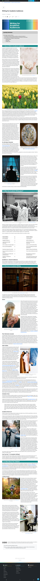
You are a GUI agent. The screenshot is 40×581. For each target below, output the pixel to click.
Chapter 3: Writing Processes (17, 343)
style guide (17, 385)
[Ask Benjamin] (38, 579)
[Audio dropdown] (12, 17)
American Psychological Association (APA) (8, 365)
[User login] (37, 1)
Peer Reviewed (18, 568)
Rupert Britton (27, 109)
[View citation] (5, 17)
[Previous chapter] (20, 580)
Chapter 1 (36, 110)
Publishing (5, 571)
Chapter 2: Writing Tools (6, 145)
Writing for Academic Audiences (15, 2)
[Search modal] (31, 0)
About (4, 568)
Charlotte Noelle (15, 329)
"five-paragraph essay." (24, 488)
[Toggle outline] (3, 17)
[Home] (3, 1)
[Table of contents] (2, 2)
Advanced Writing (6, 0)
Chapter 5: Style (15, 351)
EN (16, 16)
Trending (17, 571)
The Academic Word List (31, 399)
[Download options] (9, 17)
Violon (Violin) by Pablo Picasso (30, 148)
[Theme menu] (36, 1)
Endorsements (6, 574)
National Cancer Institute (32, 222)
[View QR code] (7, 17)
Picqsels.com (33, 75)
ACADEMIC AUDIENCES (7, 2)
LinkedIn (36, 170)
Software (5, 577)
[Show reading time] (18, 16)
